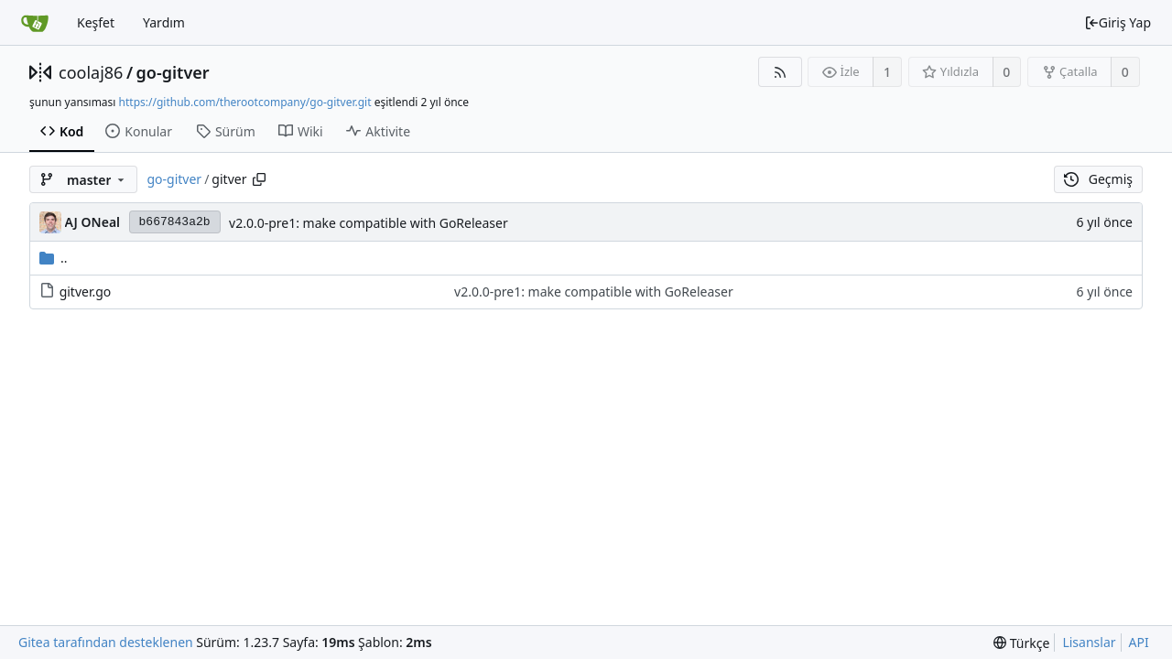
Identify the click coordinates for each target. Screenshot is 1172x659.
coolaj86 (91, 72)
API (1139, 642)
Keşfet (95, 22)
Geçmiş (1098, 179)
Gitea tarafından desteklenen (105, 642)
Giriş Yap (1117, 22)
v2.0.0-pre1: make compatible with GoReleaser (368, 223)
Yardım (164, 22)
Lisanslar (1088, 642)
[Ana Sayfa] (34, 22)
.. (53, 257)
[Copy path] (259, 179)
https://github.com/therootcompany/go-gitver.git (245, 102)
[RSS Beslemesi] (779, 72)
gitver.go (86, 291)
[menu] (1021, 643)
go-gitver (173, 72)
